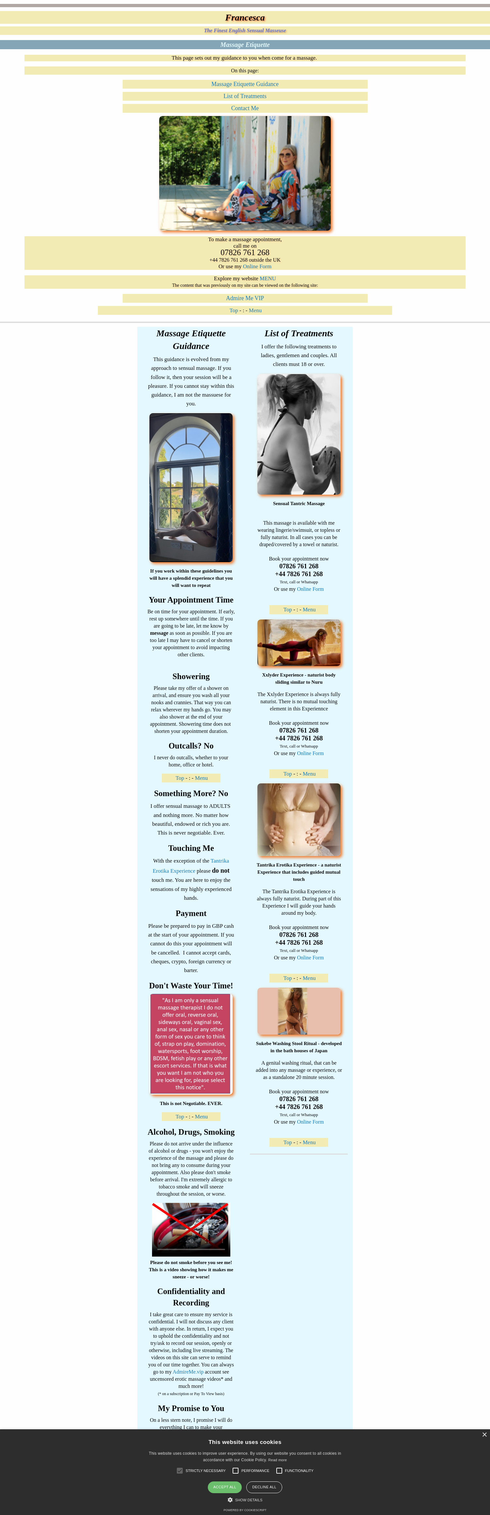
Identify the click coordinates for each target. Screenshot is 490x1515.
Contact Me (245, 108)
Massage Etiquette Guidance (245, 84)
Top (234, 310)
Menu (255, 310)
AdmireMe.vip (188, 1372)
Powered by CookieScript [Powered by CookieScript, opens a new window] (244, 1510)
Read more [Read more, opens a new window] (277, 1460)
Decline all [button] (264, 1487)
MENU (268, 278)
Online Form (257, 266)
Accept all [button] (224, 1487)
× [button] (484, 1435)
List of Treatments (245, 96)
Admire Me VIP (245, 298)
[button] (206, 1470)
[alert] (245, 1472)
